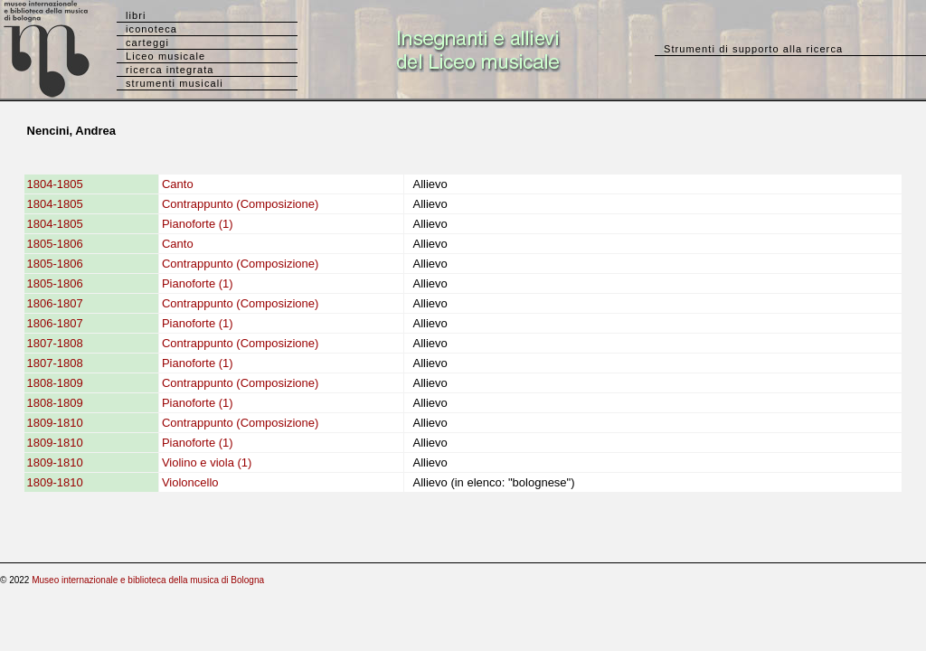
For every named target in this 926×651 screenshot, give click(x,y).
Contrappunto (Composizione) (240, 204)
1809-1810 (55, 422)
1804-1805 (55, 184)
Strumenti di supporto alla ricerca (753, 48)
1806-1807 (55, 303)
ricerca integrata (170, 69)
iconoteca (151, 29)
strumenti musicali (174, 83)
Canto (178, 184)
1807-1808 (55, 343)
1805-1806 (55, 243)
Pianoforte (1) (197, 224)
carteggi (147, 42)
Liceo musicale (165, 56)
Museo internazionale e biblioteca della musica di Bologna (148, 580)
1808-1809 (55, 383)
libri (136, 15)
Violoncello (190, 482)
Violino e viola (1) (206, 462)
